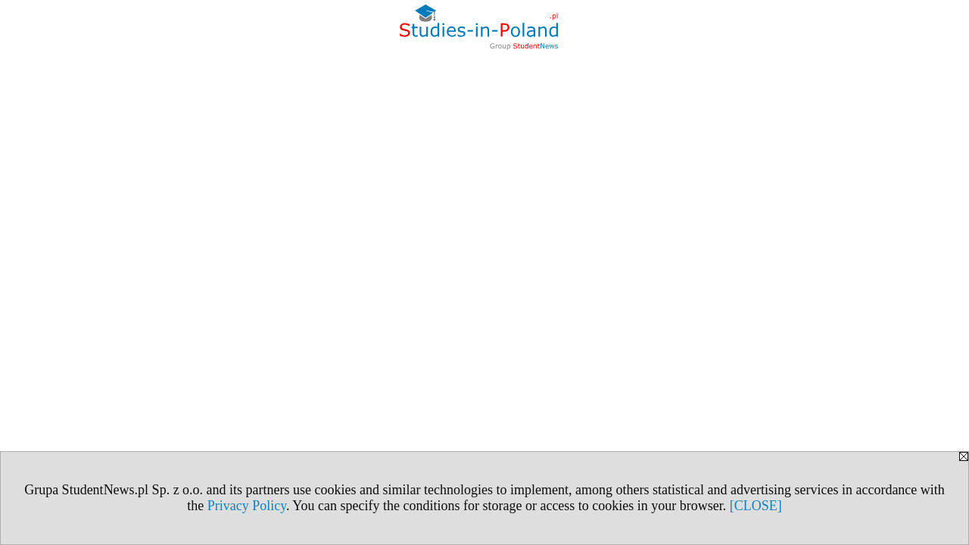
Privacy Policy (246, 505)
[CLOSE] (756, 505)
